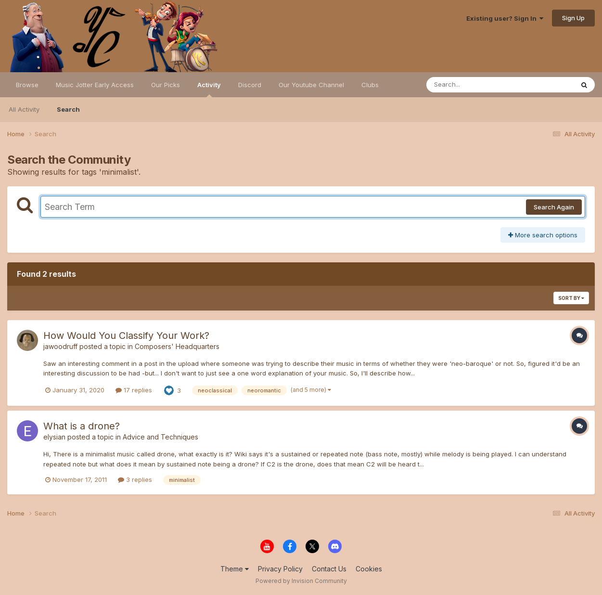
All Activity (24, 109)
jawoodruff (60, 346)
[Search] (473, 84)
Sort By (571, 298)
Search (68, 109)
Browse (27, 85)
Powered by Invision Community (301, 580)
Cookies (369, 569)
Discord (249, 85)
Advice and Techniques (160, 437)
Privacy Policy (280, 569)
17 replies (133, 390)
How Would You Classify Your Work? (126, 335)
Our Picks (165, 85)
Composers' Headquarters (177, 346)
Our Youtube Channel (311, 85)
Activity (209, 89)
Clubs (370, 85)
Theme (234, 569)
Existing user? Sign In (504, 18)
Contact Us (329, 569)
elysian (54, 437)
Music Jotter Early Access (95, 85)
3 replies (135, 479)
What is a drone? (81, 426)
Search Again (554, 207)
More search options (542, 235)
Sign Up (573, 18)
